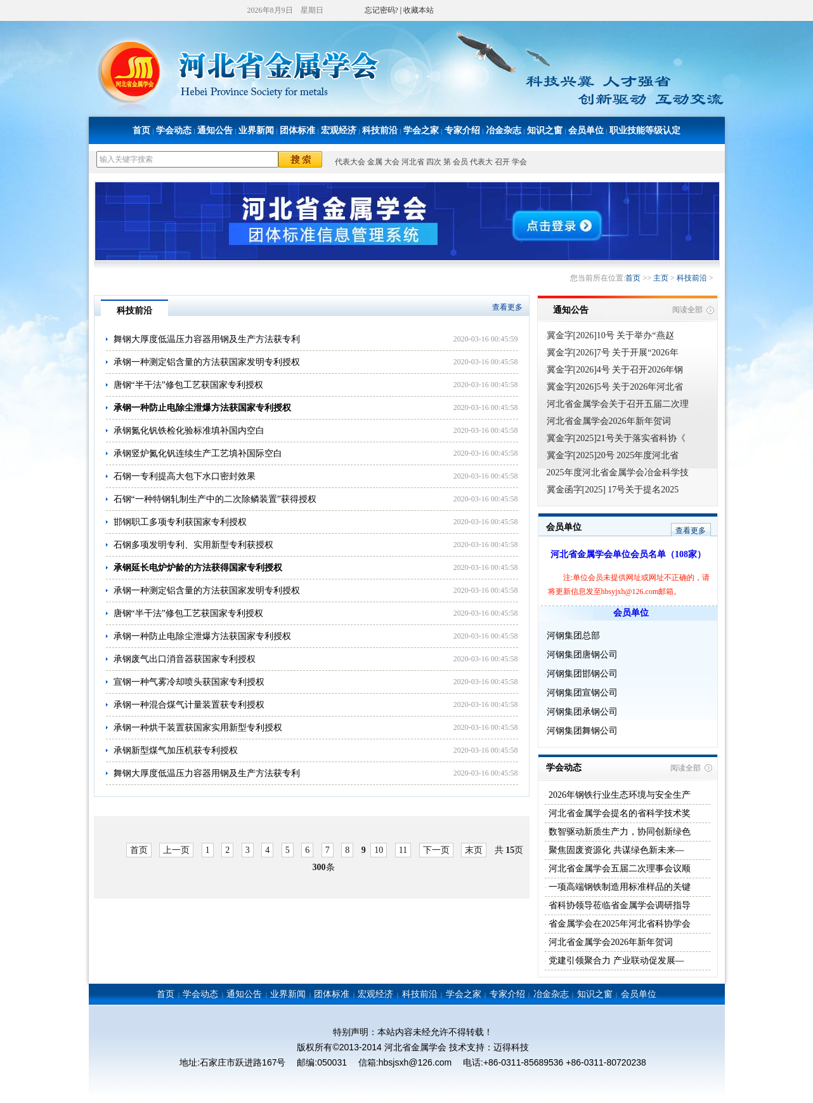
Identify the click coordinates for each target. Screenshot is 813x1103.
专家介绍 (462, 130)
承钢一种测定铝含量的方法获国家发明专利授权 (207, 362)
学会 (519, 161)
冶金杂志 (503, 130)
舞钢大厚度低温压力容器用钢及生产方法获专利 (207, 339)
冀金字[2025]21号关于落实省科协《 (616, 438)
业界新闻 (256, 130)
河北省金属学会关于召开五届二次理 (618, 404)
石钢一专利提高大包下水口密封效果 (185, 476)
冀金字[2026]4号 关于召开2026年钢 (615, 369)
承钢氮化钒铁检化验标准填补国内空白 (189, 430)
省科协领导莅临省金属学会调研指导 (619, 905)
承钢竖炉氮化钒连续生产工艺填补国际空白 (198, 453)
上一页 (176, 850)
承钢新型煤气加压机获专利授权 (176, 750)
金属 (374, 161)
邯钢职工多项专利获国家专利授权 (180, 522)
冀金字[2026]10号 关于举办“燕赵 (610, 335)
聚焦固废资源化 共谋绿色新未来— (615, 850)
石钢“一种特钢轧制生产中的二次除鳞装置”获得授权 (215, 499)
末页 (474, 850)
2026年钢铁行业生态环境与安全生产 (619, 795)
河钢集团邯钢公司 (582, 673)
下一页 (436, 850)
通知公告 (215, 130)
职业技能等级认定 (644, 130)
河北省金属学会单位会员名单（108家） (628, 554)
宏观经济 (338, 130)
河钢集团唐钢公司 (582, 654)
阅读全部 (687, 309)
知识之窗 (545, 130)
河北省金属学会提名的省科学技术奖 (619, 813)
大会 (392, 161)
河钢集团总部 (573, 635)
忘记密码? (381, 10)
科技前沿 (380, 130)
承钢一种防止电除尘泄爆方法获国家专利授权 (202, 636)
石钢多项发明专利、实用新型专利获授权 (193, 545)
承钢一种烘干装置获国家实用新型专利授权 (198, 727)
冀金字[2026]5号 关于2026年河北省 (615, 387)
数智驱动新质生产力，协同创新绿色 (619, 831)
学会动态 (174, 130)
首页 (141, 130)
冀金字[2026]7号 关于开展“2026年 (613, 352)
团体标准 (297, 130)
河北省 (412, 161)
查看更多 (507, 307)
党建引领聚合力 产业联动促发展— (615, 960)
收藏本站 (418, 10)
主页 (660, 278)
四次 (433, 161)
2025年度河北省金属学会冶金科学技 (618, 472)
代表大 (481, 161)
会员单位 (586, 130)
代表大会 (350, 161)
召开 (502, 161)
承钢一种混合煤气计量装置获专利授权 (189, 705)
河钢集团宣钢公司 (582, 692)
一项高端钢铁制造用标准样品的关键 (619, 887)
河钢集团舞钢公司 (582, 731)
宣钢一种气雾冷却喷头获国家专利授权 (189, 682)
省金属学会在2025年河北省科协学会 (619, 923)
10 (378, 850)
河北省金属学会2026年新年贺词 (609, 421)
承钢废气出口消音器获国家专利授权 (185, 659)
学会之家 (421, 130)
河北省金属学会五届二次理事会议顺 (619, 868)
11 (403, 850)
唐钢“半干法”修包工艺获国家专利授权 (188, 385)
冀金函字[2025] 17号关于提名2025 (613, 489)
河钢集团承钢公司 (582, 712)
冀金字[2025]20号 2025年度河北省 (613, 455)
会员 (460, 161)
